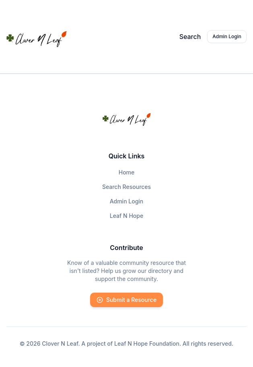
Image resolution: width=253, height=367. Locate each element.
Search (190, 37)
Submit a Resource (126, 299)
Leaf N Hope (126, 215)
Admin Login (226, 36)
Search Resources (126, 186)
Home (127, 172)
